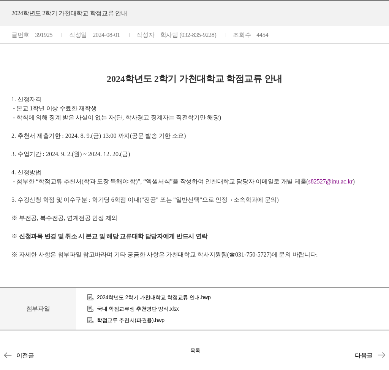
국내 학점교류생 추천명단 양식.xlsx (138, 309)
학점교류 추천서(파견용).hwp (130, 320)
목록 (195, 350)
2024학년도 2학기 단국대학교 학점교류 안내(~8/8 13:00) (381, 355)
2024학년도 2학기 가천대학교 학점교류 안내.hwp (153, 297)
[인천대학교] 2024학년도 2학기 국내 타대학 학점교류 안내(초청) (7, 355)
